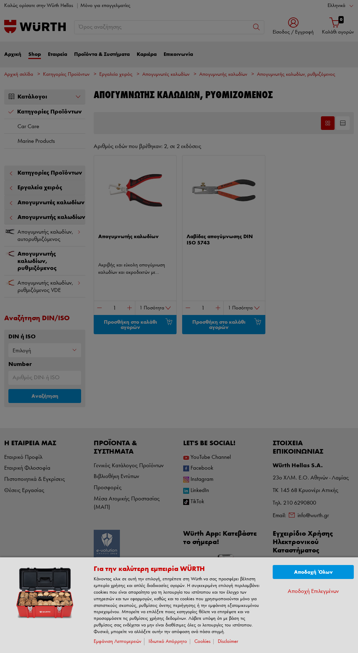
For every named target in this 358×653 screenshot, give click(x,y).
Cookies (202, 641)
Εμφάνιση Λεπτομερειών (117, 641)
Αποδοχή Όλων (313, 572)
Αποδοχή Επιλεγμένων (313, 591)
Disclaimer (228, 641)
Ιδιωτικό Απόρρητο (168, 641)
